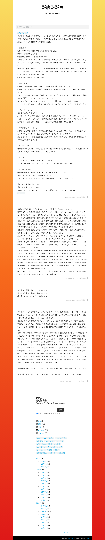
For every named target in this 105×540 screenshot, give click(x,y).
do (88, 538)
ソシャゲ (48, 441)
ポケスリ (58, 441)
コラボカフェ (56, 447)
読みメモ (40, 438)
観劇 (61, 453)
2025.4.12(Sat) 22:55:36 (73, 300)
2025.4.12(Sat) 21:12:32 (67, 381)
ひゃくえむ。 (42, 447)
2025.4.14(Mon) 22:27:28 (73, 278)
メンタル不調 (61, 438)
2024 (38, 503)
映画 (57, 444)
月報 (39, 441)
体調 (50, 438)
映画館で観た (42, 453)
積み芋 (53, 453)
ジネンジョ (52, 9)
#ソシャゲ (21, 193)
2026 (38, 458)
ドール (40, 450)
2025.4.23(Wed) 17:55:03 (73, 197)
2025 (38, 470)
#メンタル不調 (22, 33)
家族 (56, 450)
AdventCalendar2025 (44, 444)
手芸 (48, 450)
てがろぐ (70, 538)
